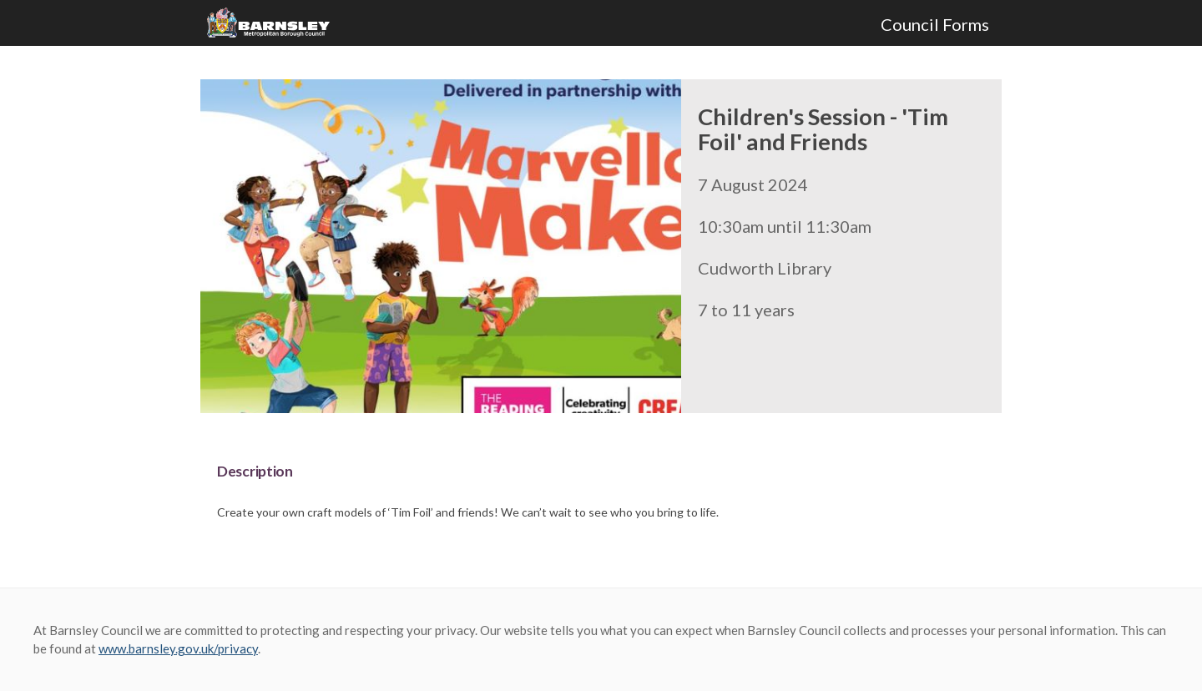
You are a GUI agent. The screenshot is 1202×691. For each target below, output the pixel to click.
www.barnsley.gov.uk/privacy (178, 648)
